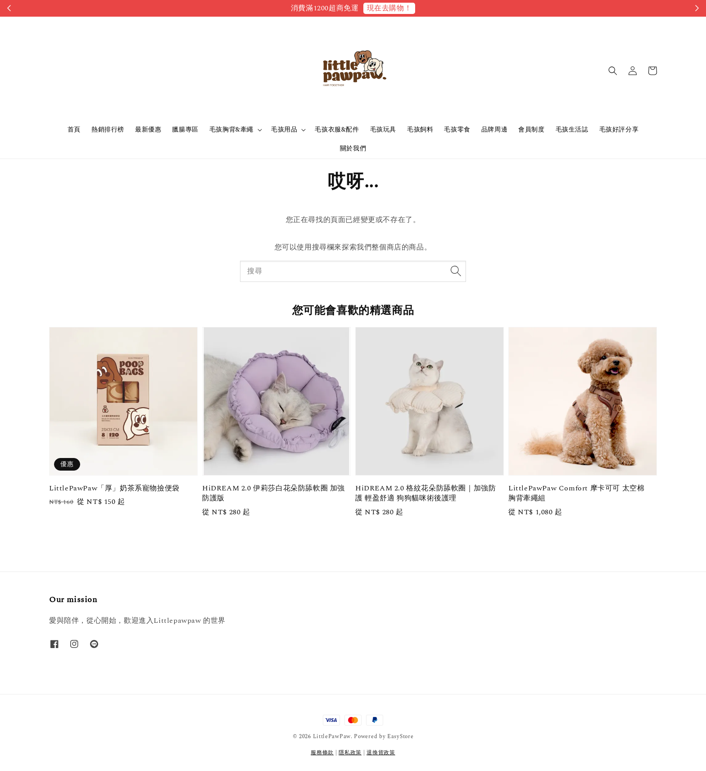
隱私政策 (350, 752)
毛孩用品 (284, 130)
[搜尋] (456, 271)
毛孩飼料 (420, 129)
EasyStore (400, 736)
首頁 (74, 129)
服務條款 (322, 752)
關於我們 (353, 148)
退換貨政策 (381, 752)
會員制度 (531, 129)
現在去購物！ (389, 8)
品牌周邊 (494, 129)
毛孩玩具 (383, 129)
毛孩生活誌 (572, 129)
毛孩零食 (457, 129)
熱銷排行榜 (107, 129)
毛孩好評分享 (619, 129)
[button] (613, 71)
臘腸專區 (185, 129)
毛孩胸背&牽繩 (231, 130)
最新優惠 (148, 129)
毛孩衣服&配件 (337, 129)
